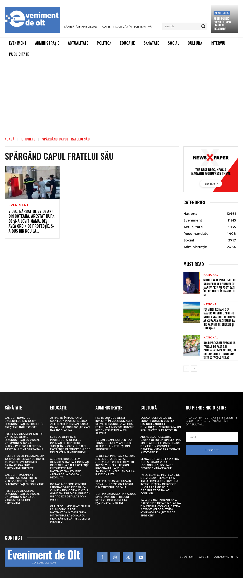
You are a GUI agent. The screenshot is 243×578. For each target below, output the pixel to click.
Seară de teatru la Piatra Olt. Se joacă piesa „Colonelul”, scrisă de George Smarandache (159, 464)
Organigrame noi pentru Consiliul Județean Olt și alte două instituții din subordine (113, 444)
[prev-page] (186, 369)
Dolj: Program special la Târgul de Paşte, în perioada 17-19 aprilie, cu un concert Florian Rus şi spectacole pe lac (219, 350)
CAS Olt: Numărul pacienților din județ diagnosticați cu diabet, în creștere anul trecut (24, 422)
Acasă (9, 138)
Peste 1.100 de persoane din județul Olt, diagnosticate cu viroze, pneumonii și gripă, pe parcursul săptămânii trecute (25, 462)
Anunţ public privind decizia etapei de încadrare (222, 24)
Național (210, 275)
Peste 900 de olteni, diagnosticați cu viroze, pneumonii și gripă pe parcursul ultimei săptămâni (22, 497)
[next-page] (194, 369)
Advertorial (222, 12)
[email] (212, 437)
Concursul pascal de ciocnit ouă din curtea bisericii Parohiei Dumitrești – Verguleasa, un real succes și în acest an (160, 424)
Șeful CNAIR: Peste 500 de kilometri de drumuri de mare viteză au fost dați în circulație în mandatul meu (219, 287)
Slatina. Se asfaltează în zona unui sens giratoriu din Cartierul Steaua (114, 484)
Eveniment (19, 205)
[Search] (202, 26)
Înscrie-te (212, 450)
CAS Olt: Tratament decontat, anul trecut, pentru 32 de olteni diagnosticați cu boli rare (24, 479)
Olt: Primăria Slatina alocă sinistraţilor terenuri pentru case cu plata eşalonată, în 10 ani (115, 498)
